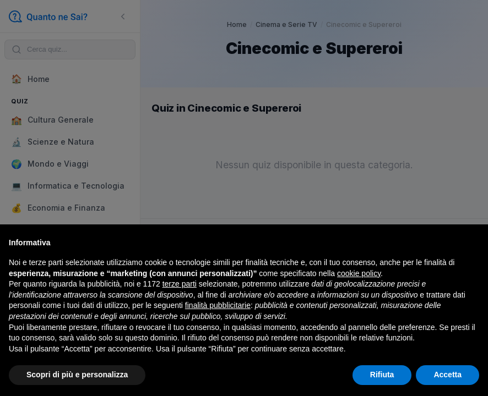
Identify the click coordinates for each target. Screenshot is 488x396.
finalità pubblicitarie (218, 305)
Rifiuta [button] (382, 374)
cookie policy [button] (359, 273)
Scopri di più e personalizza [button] (77, 374)
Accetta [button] (447, 374)
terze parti (179, 283)
